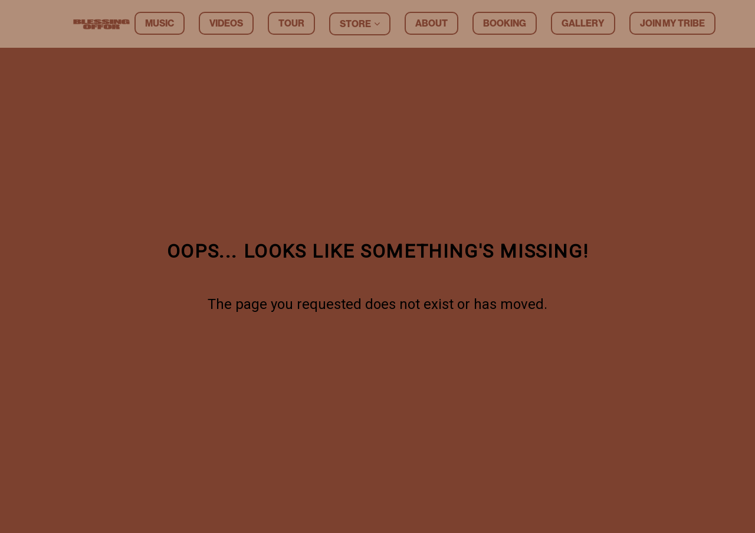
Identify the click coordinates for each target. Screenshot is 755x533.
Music (159, 23)
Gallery (583, 23)
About (431, 23)
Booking (504, 23)
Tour (291, 23)
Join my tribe (672, 23)
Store (355, 23)
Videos (226, 23)
